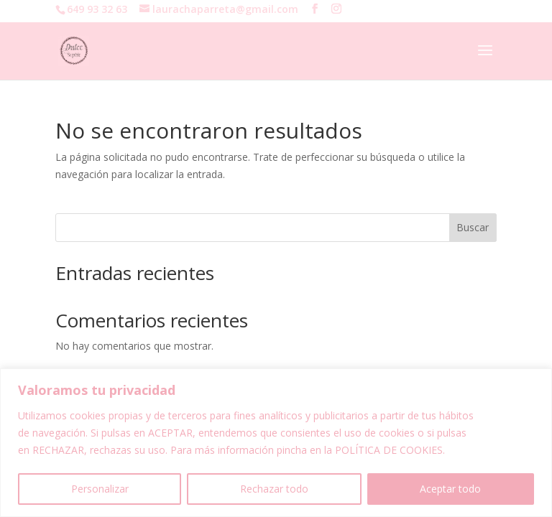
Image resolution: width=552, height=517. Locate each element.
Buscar (472, 227)
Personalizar (100, 488)
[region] (276, 442)
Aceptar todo (450, 488)
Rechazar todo (274, 488)
